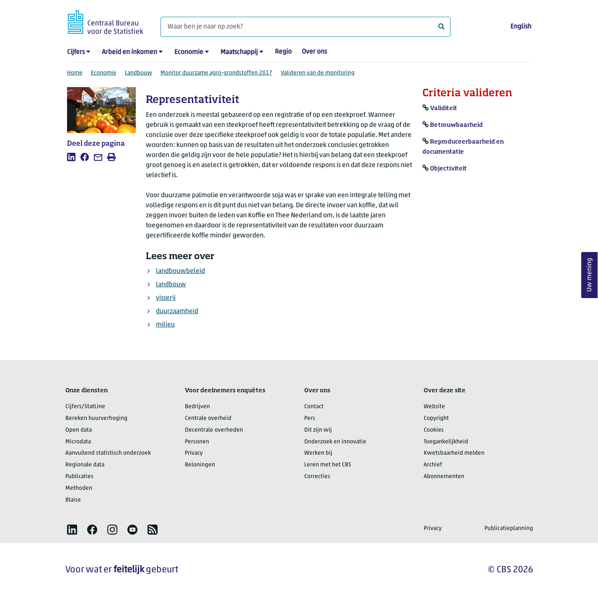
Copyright (436, 418)
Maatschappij (239, 52)
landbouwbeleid (180, 271)
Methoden (78, 488)
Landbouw (138, 73)
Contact (314, 406)
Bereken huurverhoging (96, 418)
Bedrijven (197, 406)
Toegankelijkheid (446, 442)
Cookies (434, 430)
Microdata (78, 442)
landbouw (171, 284)
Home (75, 73)
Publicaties (79, 476)
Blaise (73, 500)
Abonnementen (444, 476)
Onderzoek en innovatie (335, 442)
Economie (188, 52)
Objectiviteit (448, 169)
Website (434, 406)
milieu (165, 325)
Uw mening (589, 275)
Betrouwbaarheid (456, 125)
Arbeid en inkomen (129, 52)
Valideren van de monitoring (318, 73)
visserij (166, 298)
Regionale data (84, 465)
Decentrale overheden (214, 430)
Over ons (314, 52)
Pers (309, 418)
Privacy (194, 453)
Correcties (317, 476)
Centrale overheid (208, 418)
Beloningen (200, 465)
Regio (283, 52)
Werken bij (318, 453)
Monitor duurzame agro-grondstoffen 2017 (216, 73)
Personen (197, 442)
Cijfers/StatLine (85, 406)
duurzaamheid (177, 311)
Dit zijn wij (318, 430)
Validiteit (443, 108)
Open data (78, 430)
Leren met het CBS (327, 465)
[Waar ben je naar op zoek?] (305, 27)
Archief (433, 465)
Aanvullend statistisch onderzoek (108, 453)
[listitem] (71, 157)
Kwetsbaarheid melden (454, 453)
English (520, 26)
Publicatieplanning (508, 528)
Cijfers (76, 52)
